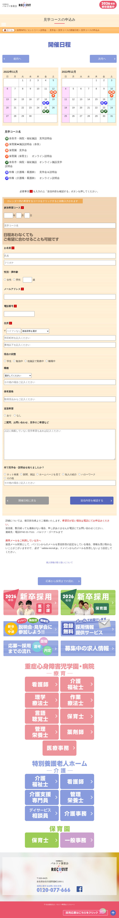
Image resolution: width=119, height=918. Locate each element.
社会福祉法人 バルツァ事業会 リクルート (60, 904)
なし (17, 415)
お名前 (9, 248)
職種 (6, 368)
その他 (9, 478)
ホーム (10, 30)
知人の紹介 (69, 474)
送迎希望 (8, 408)
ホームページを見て (48, 474)
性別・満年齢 (11, 272)
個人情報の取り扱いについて (59, 562)
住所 (8, 323)
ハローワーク (86, 474)
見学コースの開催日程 (68, 30)
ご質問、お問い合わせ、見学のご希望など (26, 422)
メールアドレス (14, 289)
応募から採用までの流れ (59, 581)
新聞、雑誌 (27, 474)
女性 (8, 279)
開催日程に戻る (27, 500)
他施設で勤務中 (34, 361)
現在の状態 (10, 354)
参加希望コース (14, 207)
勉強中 (18, 361)
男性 (17, 279)
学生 (8, 361)
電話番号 (10, 306)
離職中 (50, 361)
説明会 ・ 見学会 (48, 30)
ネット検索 (11, 474)
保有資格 (8, 391)
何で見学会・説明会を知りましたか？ (24, 467)
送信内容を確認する (92, 500)
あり (8, 415)
